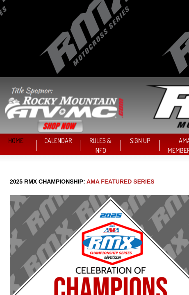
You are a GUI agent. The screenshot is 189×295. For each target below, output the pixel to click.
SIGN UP (140, 140)
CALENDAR (58, 140)
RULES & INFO (100, 145)
